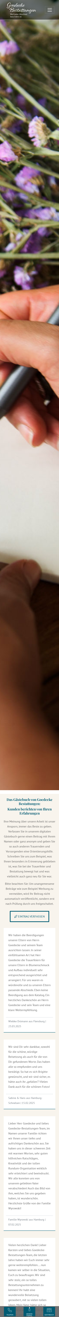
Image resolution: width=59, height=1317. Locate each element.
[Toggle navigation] (50, 10)
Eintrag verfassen (29, 916)
